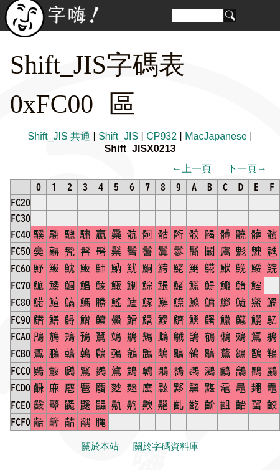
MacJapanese (216, 136)
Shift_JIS (118, 136)
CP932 (161, 136)
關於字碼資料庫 (165, 446)
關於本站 (100, 446)
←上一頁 (192, 168)
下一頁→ (247, 168)
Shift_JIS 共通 (59, 136)
